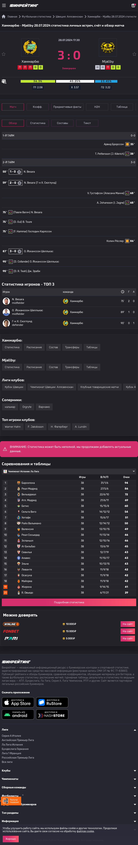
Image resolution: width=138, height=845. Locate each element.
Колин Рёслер (115, 241)
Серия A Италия (11, 735)
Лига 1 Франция (11, 753)
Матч (13, 106)
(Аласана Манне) (114, 193)
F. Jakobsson (36, 426)
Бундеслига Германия (15, 749)
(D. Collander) (21, 261)
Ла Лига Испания (12, 744)
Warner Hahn (13, 426)
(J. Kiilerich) (117, 153)
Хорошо (11, 838)
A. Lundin (81, 426)
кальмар (10, 407)
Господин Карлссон (40, 231)
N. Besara (29, 171)
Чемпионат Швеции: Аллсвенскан (51, 387)
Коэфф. (37, 106)
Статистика (37, 123)
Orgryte (26, 407)
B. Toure (27, 221)
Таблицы (91, 347)
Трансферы (72, 347)
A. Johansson (105, 202)
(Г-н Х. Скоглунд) (46, 182)
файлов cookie (85, 831)
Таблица (121, 106)
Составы (62, 123)
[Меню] (4, 5)
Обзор (13, 123)
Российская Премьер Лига (18, 757)
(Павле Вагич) (21, 212)
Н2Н (97, 106)
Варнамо (44, 407)
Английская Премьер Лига (18, 740)
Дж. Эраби (34, 271)
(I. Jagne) (118, 202)
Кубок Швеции (14, 387)
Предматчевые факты (67, 106)
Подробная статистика (69, 602)
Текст (87, 123)
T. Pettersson (102, 153)
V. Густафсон (95, 193)
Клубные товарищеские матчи (99, 387)
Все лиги (7, 762)
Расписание (34, 347)
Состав (53, 347)
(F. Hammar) (20, 231)
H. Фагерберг (59, 426)
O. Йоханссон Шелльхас (38, 251)
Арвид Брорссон (114, 144)
